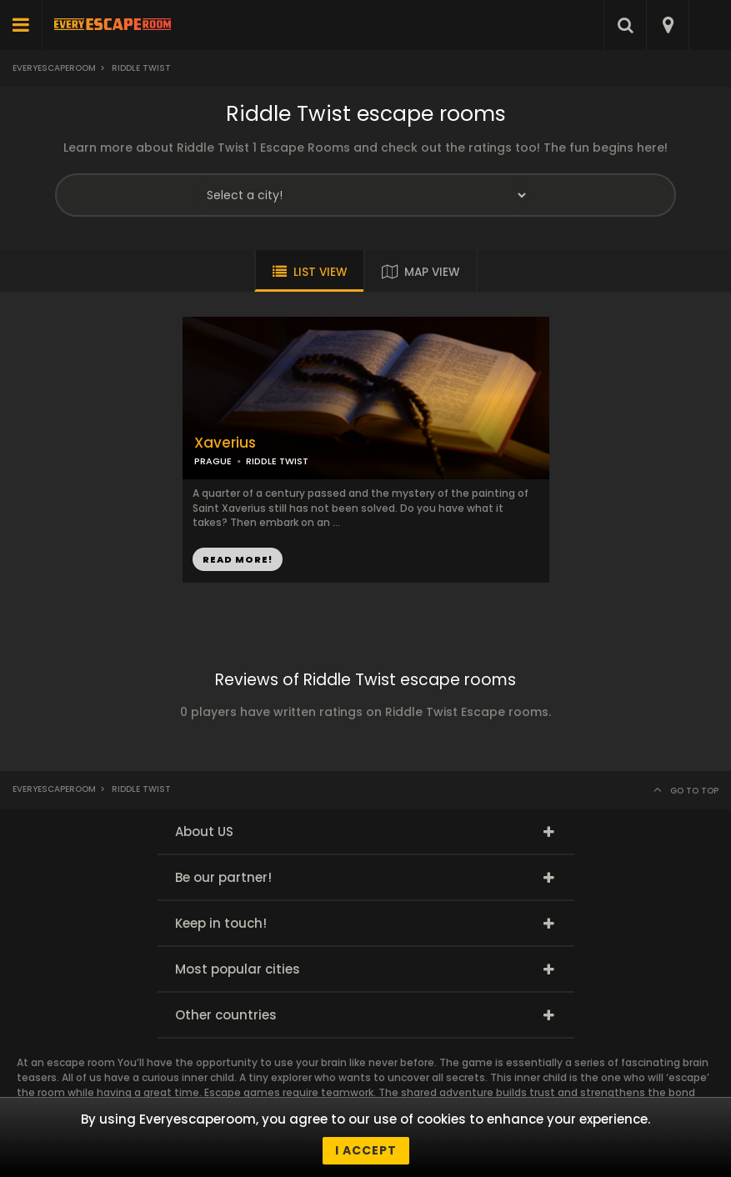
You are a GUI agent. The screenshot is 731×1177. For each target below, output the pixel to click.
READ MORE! (238, 559)
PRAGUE (213, 461)
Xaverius (225, 443)
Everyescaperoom (54, 68)
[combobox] (667, 25)
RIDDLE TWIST (277, 461)
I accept (366, 1150)
